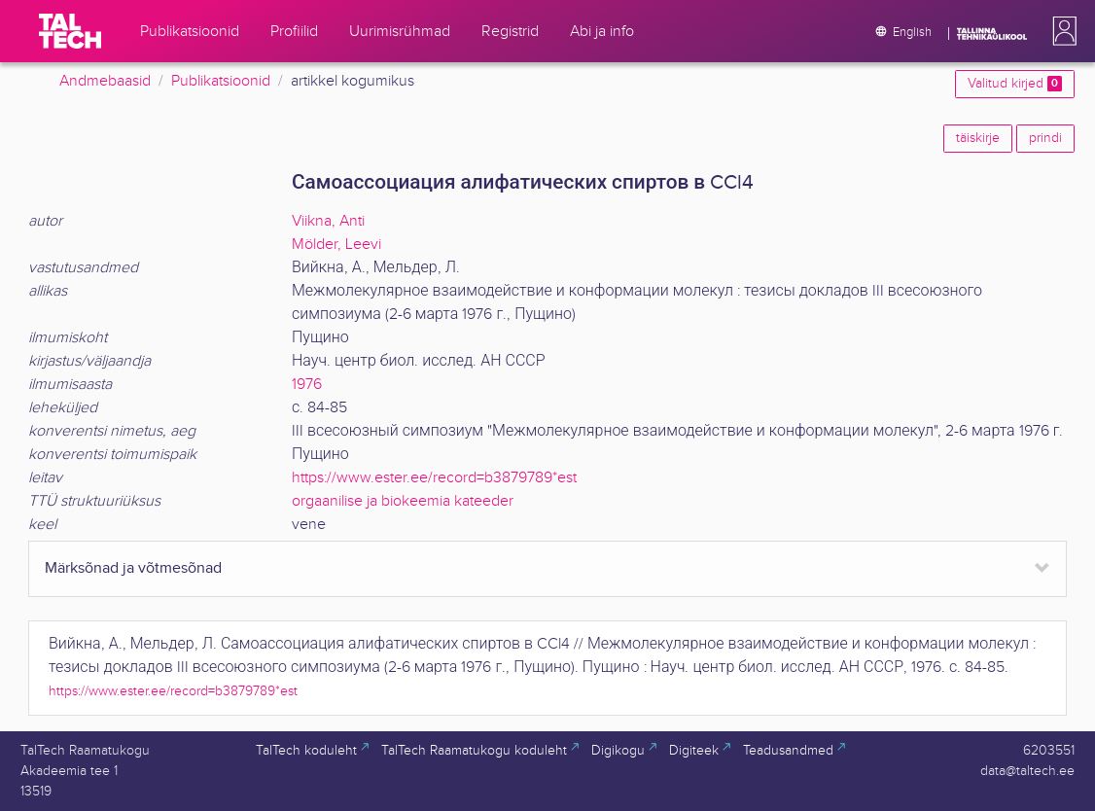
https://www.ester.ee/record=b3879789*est (434, 478)
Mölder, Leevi (336, 244)
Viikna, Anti (328, 221)
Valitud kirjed (1015, 83)
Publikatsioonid (220, 81)
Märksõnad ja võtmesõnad (133, 568)
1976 (307, 384)
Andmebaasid (105, 81)
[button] (1061, 31)
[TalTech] (70, 31)
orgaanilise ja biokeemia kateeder (402, 501)
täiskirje (978, 138)
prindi (1045, 138)
